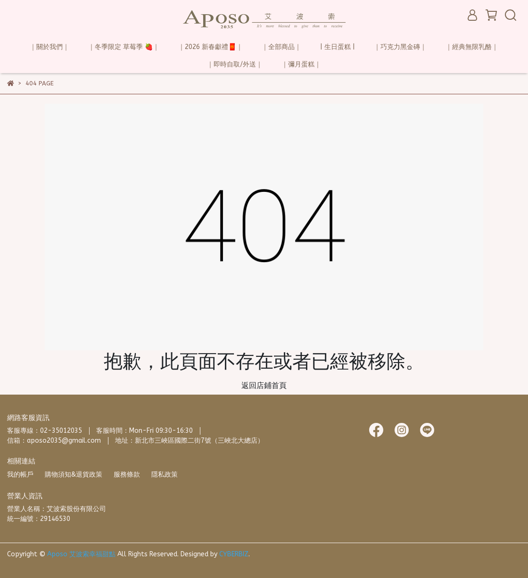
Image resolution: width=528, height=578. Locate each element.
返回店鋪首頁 (264, 385)
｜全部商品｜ (281, 47)
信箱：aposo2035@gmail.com (54, 441)
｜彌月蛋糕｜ (301, 64)
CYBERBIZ (233, 554)
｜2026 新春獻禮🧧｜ (210, 47)
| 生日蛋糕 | (337, 47)
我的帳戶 (20, 475)
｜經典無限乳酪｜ (472, 47)
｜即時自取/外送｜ (235, 64)
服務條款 (127, 475)
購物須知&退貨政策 (73, 475)
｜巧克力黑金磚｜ (400, 47)
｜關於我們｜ (49, 47)
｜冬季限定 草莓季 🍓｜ (123, 47)
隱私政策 (164, 475)
